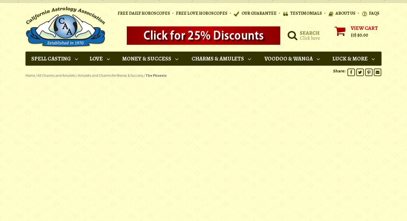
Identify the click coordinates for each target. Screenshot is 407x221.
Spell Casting (55, 58)
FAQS (370, 13)
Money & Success (150, 58)
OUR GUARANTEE (255, 13)
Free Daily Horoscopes (144, 13)
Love (100, 58)
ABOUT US (341, 13)
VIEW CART (364, 28)
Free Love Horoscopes (201, 13)
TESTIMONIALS (302, 13)
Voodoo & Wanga (293, 58)
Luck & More (354, 58)
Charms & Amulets (222, 58)
